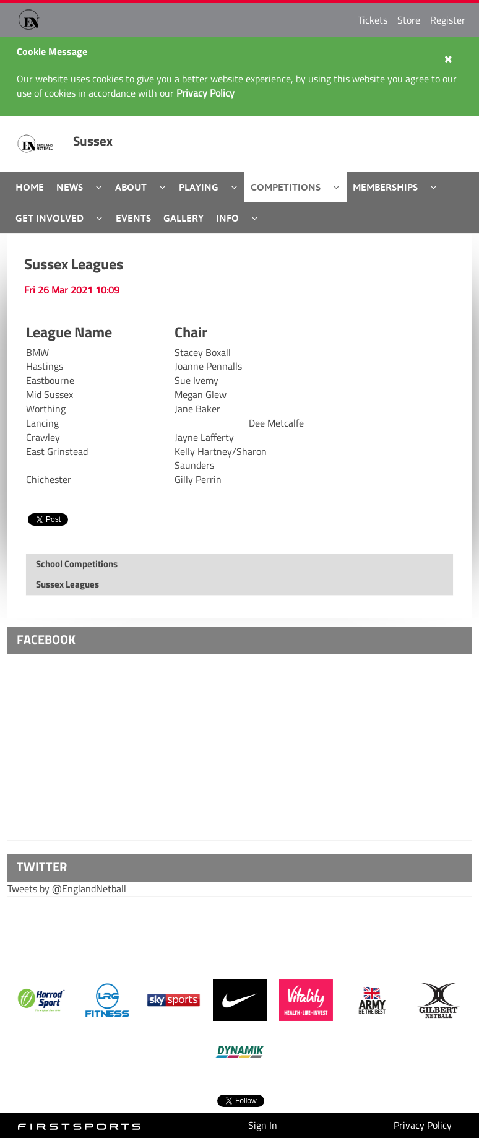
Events (133, 218)
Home (29, 187)
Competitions (286, 187)
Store (408, 19)
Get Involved (49, 218)
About (131, 187)
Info (227, 218)
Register (447, 19)
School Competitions (77, 564)
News (69, 187)
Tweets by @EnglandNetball (66, 888)
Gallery (183, 218)
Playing (198, 187)
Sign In (262, 1125)
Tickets (372, 19)
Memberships (385, 187)
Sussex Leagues (73, 264)
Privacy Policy (423, 1125)
